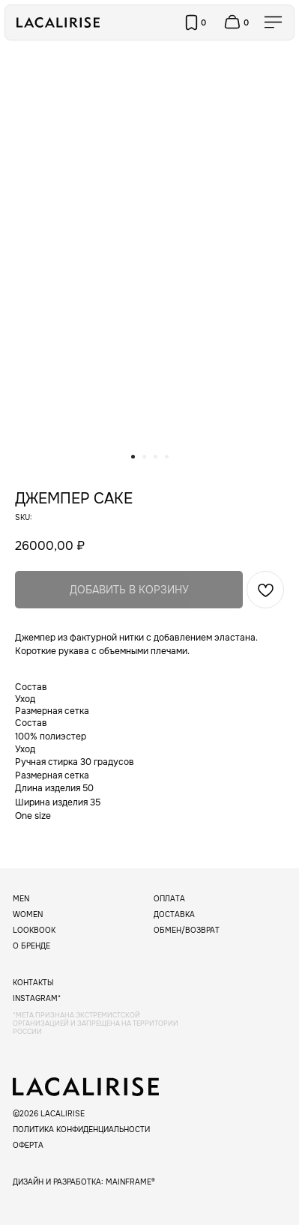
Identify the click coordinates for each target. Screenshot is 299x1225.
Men (21, 899)
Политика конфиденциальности (81, 1129)
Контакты (33, 982)
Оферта (28, 1145)
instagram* (37, 998)
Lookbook (34, 930)
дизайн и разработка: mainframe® (84, 1182)
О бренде (31, 946)
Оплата (169, 899)
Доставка (174, 914)
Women (28, 914)
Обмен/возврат (187, 930)
